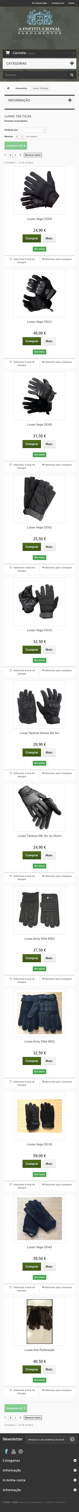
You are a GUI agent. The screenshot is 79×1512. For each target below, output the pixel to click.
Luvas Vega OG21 (39, 321)
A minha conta (14, 1480)
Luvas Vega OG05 (39, 424)
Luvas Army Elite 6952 (39, 1041)
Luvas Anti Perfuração (39, 1350)
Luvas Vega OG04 (39, 219)
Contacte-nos (58, 3)
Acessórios (21, 88)
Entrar (72, 3)
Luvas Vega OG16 (39, 1144)
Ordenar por (11, 130)
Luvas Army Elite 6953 (39, 938)
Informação (19, 100)
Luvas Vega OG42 (39, 1247)
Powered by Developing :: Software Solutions (41, 1502)
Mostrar (8, 136)
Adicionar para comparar (58, 259)
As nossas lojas (39, 3)
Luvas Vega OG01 (39, 527)
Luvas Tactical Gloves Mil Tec (39, 733)
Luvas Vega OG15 (39, 630)
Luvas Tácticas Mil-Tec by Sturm (39, 836)
